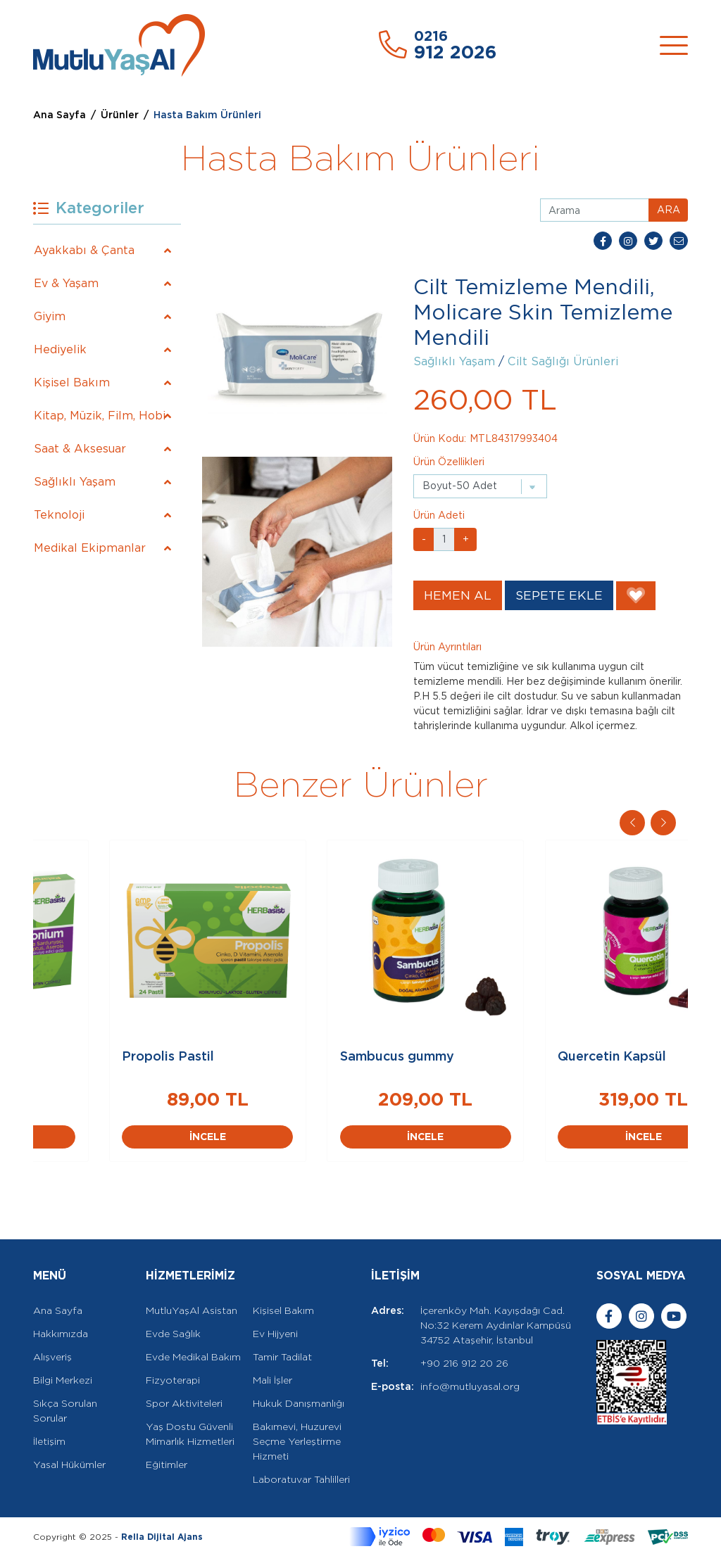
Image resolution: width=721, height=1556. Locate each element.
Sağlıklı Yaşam (74, 481)
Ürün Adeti (439, 515)
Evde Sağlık (173, 1333)
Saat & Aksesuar (80, 448)
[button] (663, 822)
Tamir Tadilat (282, 1356)
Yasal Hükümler (69, 1464)
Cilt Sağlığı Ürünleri (563, 361)
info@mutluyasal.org (470, 1386)
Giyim (49, 316)
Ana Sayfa (59, 114)
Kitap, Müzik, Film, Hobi (99, 415)
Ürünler (120, 114)
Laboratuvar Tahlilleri (301, 1479)
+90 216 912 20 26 (464, 1363)
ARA (668, 209)
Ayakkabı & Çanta (84, 250)
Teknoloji (59, 514)
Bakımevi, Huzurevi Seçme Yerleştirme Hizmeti (297, 1441)
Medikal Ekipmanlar (90, 548)
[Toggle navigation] (674, 45)
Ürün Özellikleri (448, 461)
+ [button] (466, 539)
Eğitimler (166, 1464)
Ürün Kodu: (439, 438)
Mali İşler (272, 1380)
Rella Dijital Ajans (162, 1536)
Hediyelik (60, 349)
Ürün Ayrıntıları (447, 646)
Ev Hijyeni (275, 1333)
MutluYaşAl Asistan (191, 1310)
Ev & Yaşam (66, 283)
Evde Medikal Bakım (193, 1356)
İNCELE (142, 1136)
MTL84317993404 (514, 438)
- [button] (424, 539)
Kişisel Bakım (72, 382)
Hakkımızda (60, 1333)
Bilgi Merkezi (62, 1380)
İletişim (49, 1441)
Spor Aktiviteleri (184, 1403)
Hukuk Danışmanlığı (298, 1403)
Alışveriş (52, 1356)
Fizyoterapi (173, 1380)
